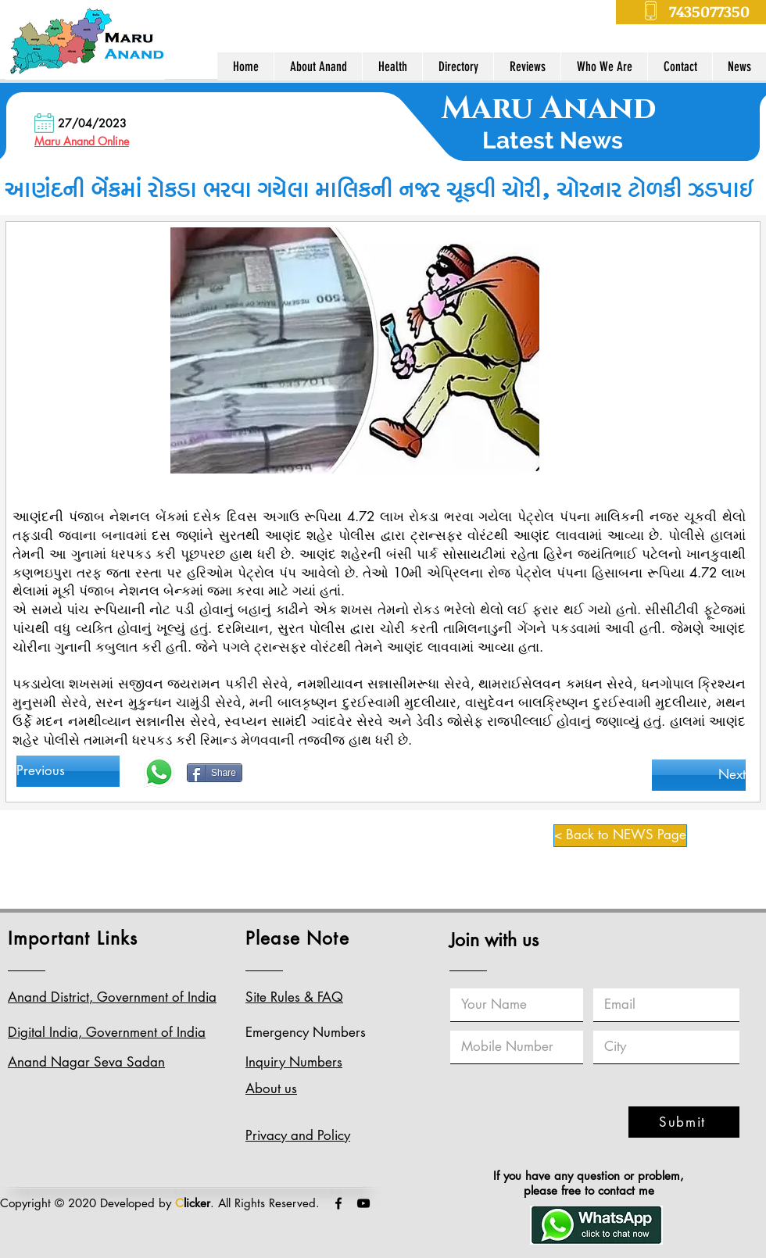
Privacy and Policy (297, 1135)
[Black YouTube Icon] (363, 1203)
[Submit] (683, 1122)
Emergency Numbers (305, 1032)
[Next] (699, 775)
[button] (318, 66)
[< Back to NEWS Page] (620, 835)
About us (271, 1088)
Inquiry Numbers (293, 1061)
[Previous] (68, 771)
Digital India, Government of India (107, 1032)
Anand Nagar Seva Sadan (86, 1061)
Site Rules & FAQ (294, 997)
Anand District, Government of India (112, 997)
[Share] (214, 772)
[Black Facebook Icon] (338, 1203)
